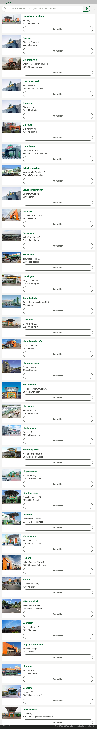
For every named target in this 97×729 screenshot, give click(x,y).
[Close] (94, 8)
